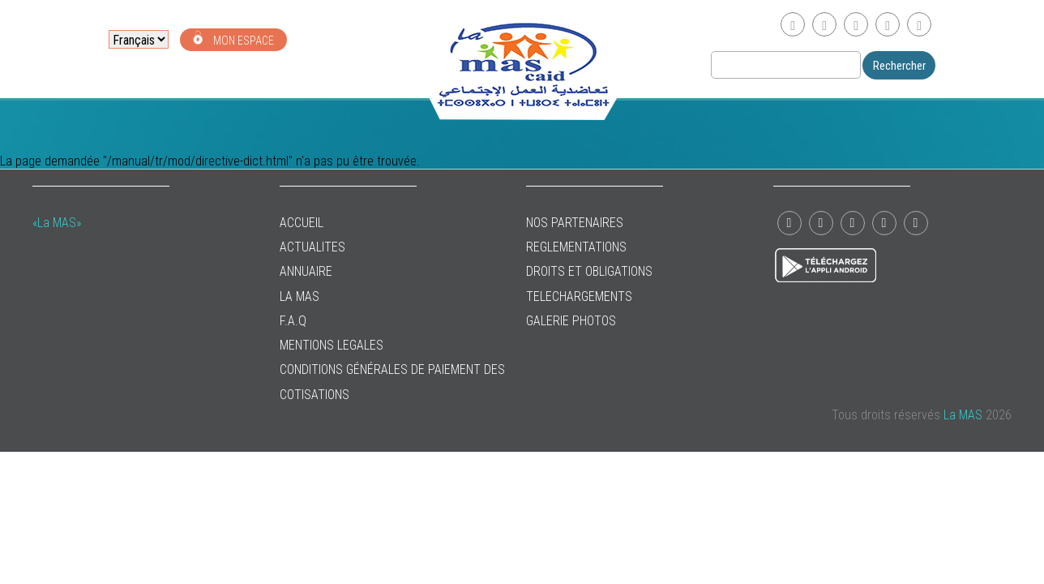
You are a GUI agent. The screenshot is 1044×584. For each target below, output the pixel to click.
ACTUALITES (312, 247)
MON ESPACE (233, 38)
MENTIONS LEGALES (331, 345)
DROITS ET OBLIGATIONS (589, 271)
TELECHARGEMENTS (579, 296)
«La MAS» (56, 222)
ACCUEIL (301, 222)
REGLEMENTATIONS (576, 247)
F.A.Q (293, 320)
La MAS (299, 296)
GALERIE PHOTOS (571, 320)
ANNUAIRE (306, 271)
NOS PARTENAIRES (574, 222)
